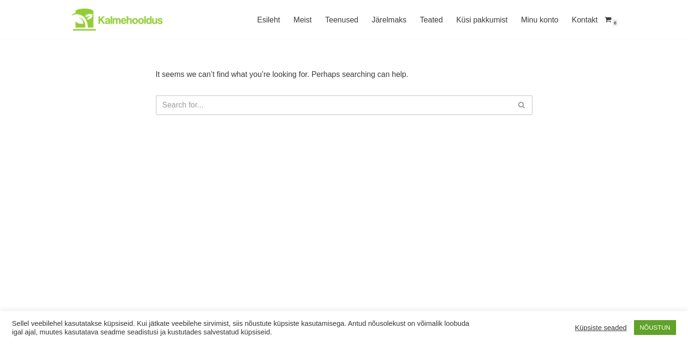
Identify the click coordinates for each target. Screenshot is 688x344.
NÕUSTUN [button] (655, 327)
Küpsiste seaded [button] (600, 328)
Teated (431, 20)
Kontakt (585, 20)
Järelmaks (389, 20)
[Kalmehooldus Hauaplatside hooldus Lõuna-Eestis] (117, 20)
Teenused (341, 20)
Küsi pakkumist (482, 20)
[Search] (333, 105)
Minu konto (539, 20)
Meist (302, 20)
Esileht (268, 20)
